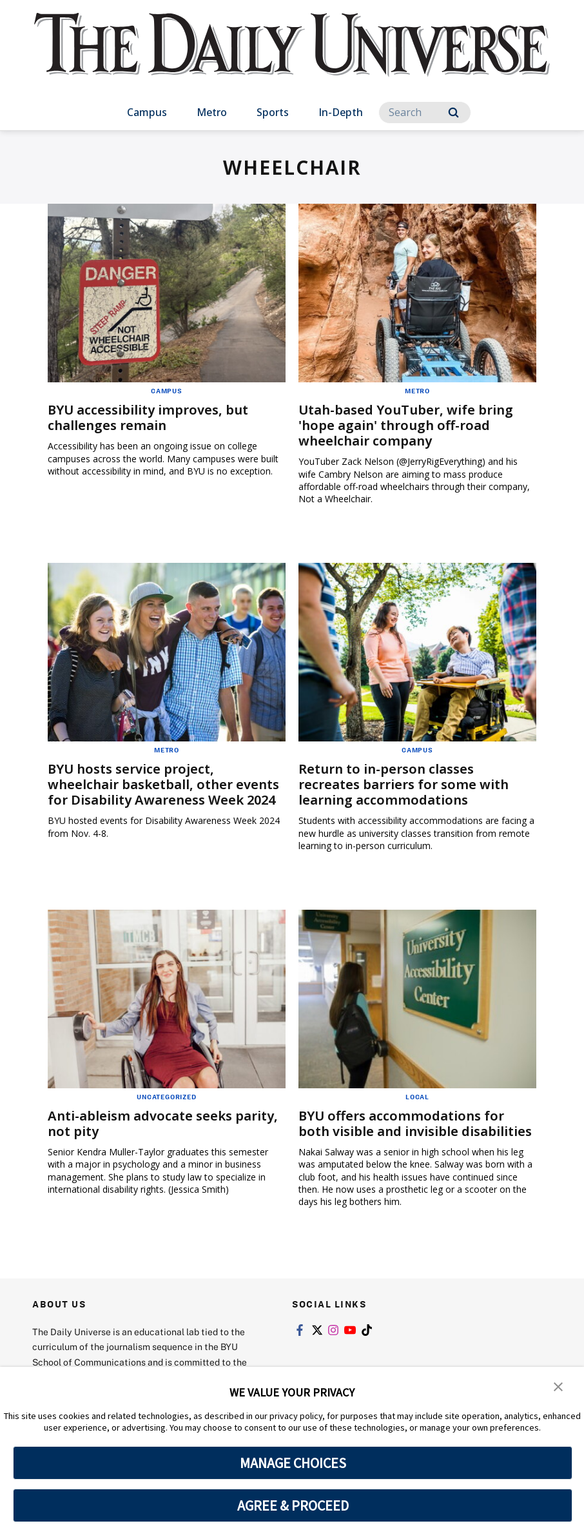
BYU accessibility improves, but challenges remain (148, 417)
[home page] (292, 58)
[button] (558, 1385)
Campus (147, 112)
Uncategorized (166, 1097)
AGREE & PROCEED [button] (293, 1505)
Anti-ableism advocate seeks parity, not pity (163, 1123)
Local (417, 1097)
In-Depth (340, 112)
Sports (273, 112)
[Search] (424, 112)
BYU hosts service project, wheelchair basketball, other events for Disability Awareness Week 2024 (163, 784)
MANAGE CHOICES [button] (293, 1463)
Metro (212, 112)
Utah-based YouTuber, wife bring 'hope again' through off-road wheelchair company (405, 425)
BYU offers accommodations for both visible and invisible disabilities (415, 1123)
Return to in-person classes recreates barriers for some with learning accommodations (403, 784)
